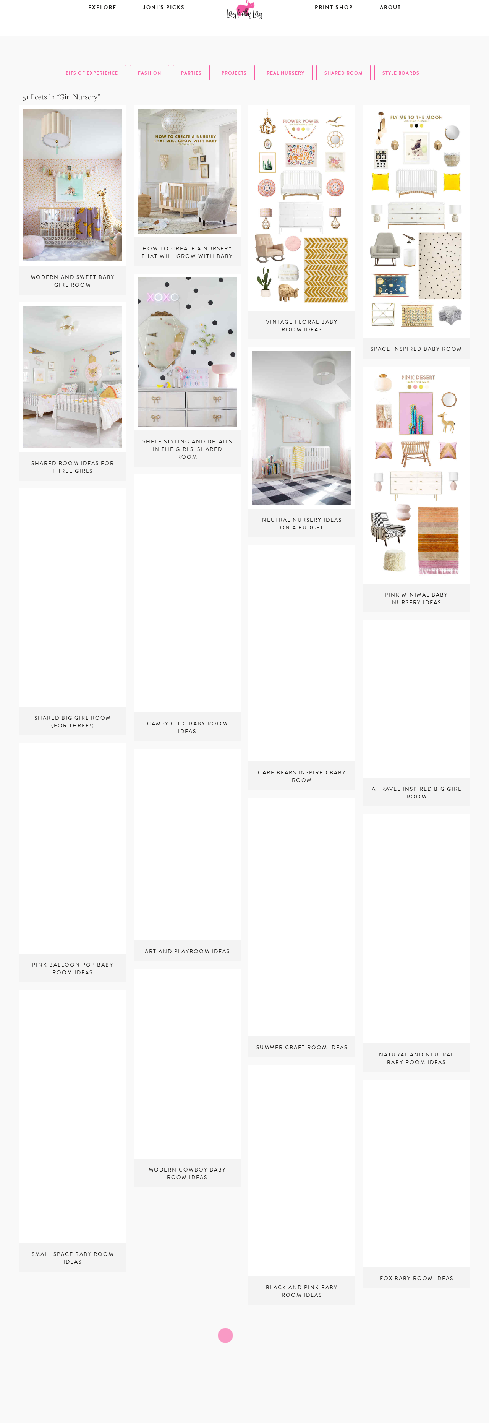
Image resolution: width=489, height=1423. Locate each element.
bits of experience (92, 73)
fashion (149, 73)
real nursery (285, 73)
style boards (400, 73)
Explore (102, 29)
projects (234, 73)
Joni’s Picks (164, 29)
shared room (343, 73)
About (390, 29)
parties (191, 73)
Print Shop (334, 29)
